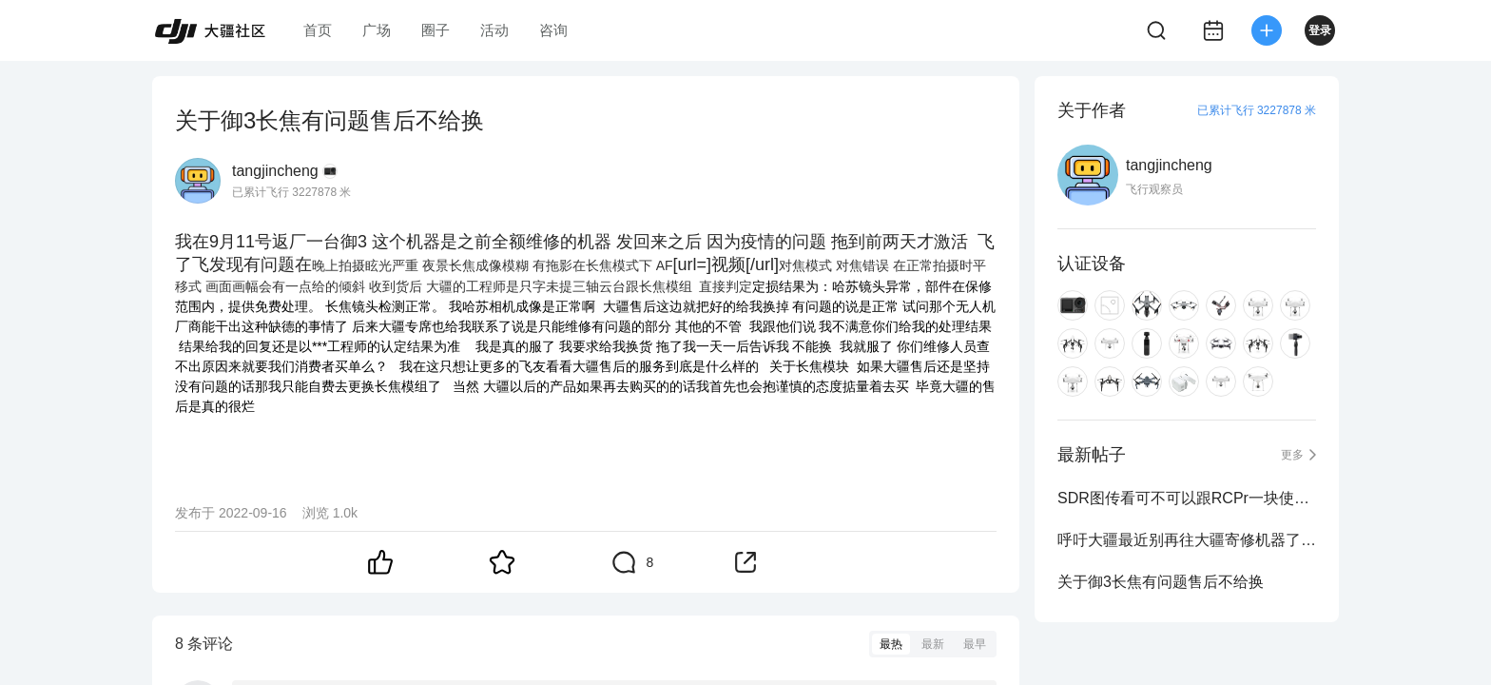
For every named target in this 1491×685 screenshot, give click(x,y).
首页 (317, 30)
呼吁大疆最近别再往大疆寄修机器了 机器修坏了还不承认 (1186, 540)
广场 (376, 30)
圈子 (435, 30)
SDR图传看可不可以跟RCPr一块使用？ (1186, 498)
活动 (494, 30)
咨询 (553, 30)
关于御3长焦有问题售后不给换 (1160, 582)
